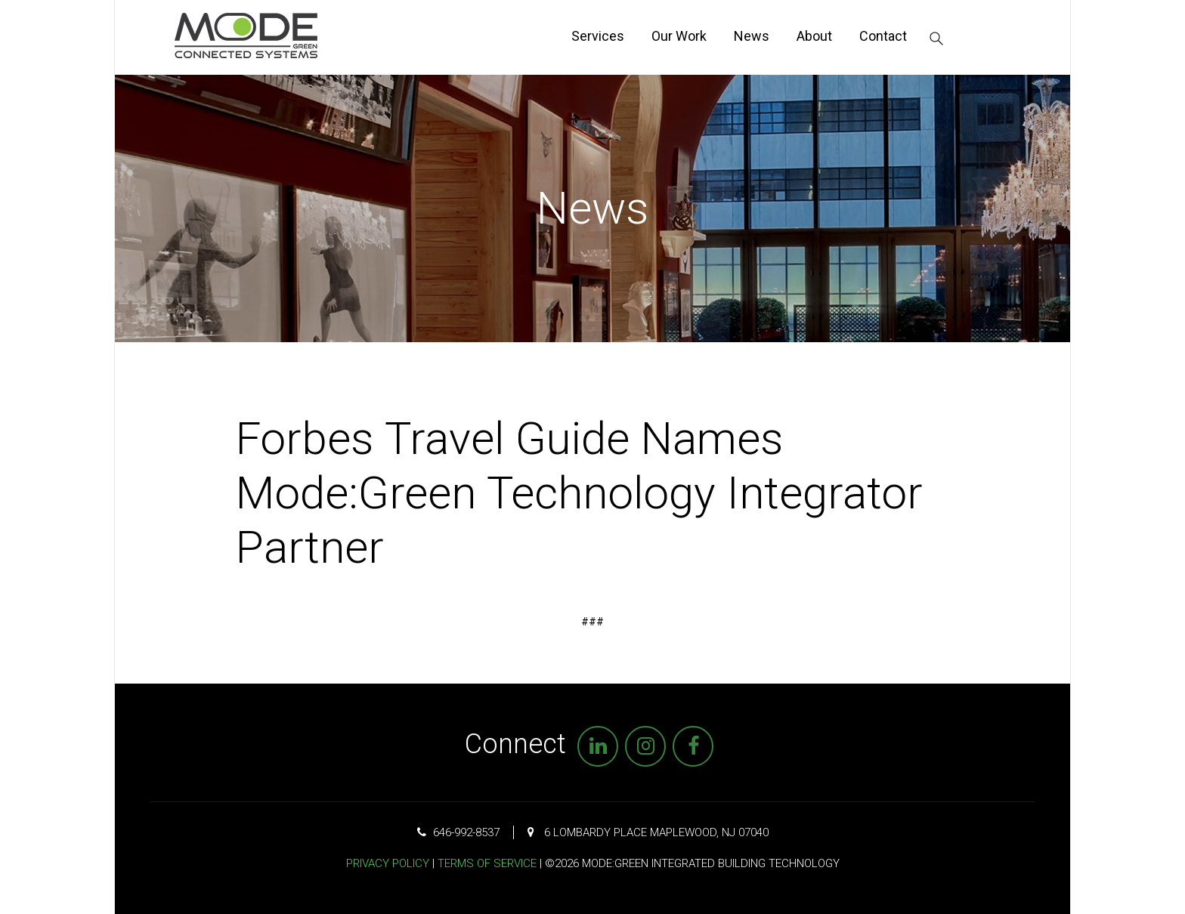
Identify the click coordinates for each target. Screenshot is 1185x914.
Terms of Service (487, 863)
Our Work (679, 36)
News (751, 36)
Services (597, 36)
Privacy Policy (387, 863)
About (814, 36)
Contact (883, 36)
